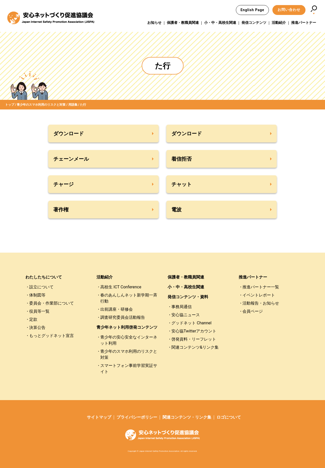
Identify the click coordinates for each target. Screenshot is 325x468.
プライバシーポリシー (137, 417)
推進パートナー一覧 (260, 287)
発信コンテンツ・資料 (188, 296)
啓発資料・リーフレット (193, 339)
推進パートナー (303, 23)
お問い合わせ (289, 10)
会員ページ (252, 311)
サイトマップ (99, 417)
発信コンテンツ (253, 23)
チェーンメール (71, 159)
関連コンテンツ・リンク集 (186, 417)
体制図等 (37, 295)
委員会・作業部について (51, 303)
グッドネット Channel (191, 323)
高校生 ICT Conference (120, 287)
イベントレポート (258, 295)
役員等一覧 (39, 311)
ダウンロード (68, 133)
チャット (181, 184)
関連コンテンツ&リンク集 (195, 347)
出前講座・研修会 (116, 309)
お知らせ (154, 23)
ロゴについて (229, 417)
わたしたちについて (43, 277)
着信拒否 (181, 159)
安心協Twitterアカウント (193, 331)
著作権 (61, 210)
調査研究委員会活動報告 (122, 317)
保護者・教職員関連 (183, 23)
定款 (33, 319)
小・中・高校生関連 (220, 23)
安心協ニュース (185, 314)
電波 (176, 210)
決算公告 (37, 327)
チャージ (63, 184)
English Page (252, 10)
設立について (41, 287)
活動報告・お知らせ (260, 303)
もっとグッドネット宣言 (51, 335)
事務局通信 (181, 306)
